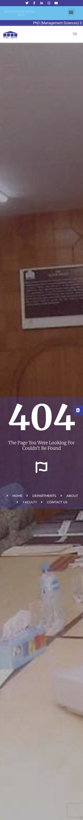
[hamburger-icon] (75, 34)
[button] (71, 12)
